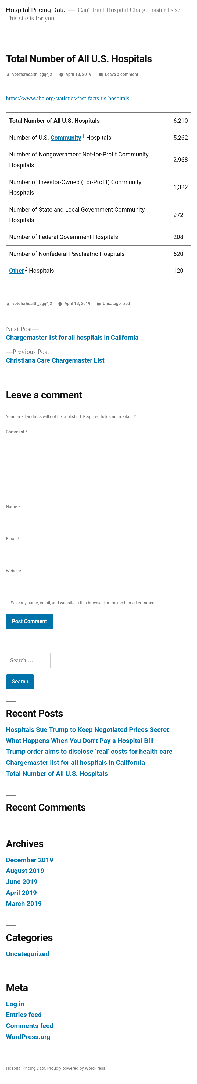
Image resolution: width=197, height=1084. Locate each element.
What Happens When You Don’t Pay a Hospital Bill (80, 741)
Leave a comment (121, 74)
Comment (16, 431)
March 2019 (24, 903)
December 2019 (29, 860)
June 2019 (22, 882)
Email (12, 538)
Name (13, 506)
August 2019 (25, 871)
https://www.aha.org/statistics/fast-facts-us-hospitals (67, 98)
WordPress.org (28, 1037)
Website (13, 570)
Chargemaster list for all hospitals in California (75, 762)
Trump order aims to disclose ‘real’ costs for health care (89, 751)
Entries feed (24, 1015)
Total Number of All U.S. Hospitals (57, 773)
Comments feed (29, 1026)
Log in (15, 1004)
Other (16, 270)
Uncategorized (116, 303)
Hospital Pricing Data (36, 10)
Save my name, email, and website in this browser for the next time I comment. (84, 602)
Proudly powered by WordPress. (76, 1068)
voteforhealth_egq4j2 (32, 74)
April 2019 (21, 893)
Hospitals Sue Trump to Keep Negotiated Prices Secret (87, 730)
